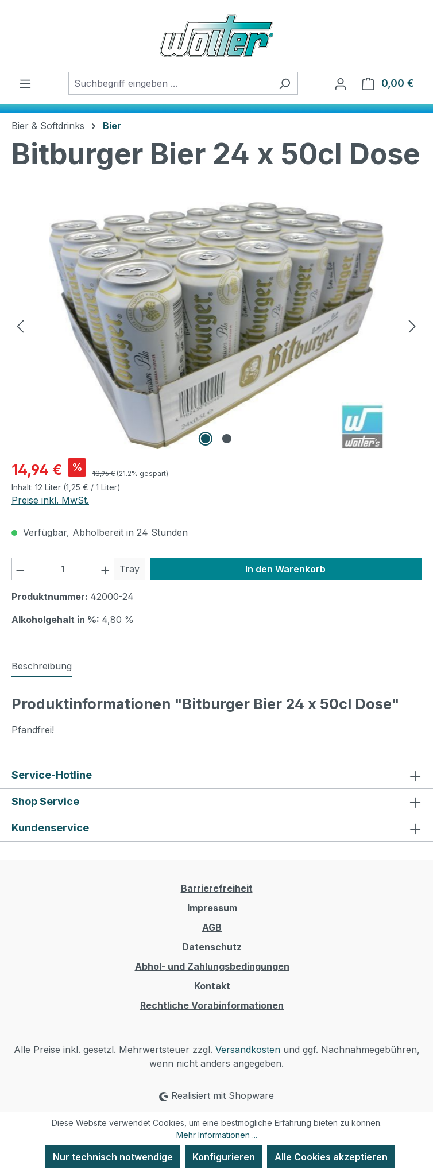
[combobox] (170, 83)
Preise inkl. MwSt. (50, 500)
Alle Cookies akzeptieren (331, 1157)
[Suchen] (284, 83)
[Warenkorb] (388, 83)
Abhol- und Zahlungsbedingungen (212, 966)
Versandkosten (247, 1049)
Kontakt (212, 986)
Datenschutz (212, 947)
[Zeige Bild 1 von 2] (205, 438)
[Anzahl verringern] (20, 569)
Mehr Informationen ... (216, 1135)
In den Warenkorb (285, 569)
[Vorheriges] (20, 325)
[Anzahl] (63, 569)
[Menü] (25, 83)
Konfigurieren (223, 1157)
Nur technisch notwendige (113, 1157)
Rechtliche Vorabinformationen (212, 1005)
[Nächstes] (412, 325)
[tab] (41, 666)
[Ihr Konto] (340, 83)
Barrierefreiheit (217, 888)
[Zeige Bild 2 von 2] (226, 438)
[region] (216, 325)
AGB (212, 927)
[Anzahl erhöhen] (105, 569)
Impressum (212, 907)
